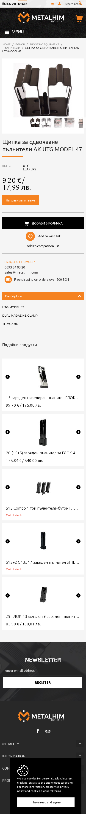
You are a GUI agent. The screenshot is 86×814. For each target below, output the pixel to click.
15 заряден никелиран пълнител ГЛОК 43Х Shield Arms (43, 397)
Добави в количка (47, 223)
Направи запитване (20, 200)
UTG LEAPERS (29, 167)
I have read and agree (46, 802)
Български (9, 3)
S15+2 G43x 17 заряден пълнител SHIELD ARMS (43, 562)
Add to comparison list (43, 246)
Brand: (6, 165)
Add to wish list (49, 235)
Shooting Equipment (44, 44)
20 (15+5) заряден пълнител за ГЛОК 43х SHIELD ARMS (43, 453)
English (22, 3)
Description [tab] (43, 295)
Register (43, 682)
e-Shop (20, 44)
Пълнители (11, 48)
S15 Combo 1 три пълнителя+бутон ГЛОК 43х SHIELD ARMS (43, 508)
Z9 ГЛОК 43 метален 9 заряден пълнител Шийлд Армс (43, 616)
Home (7, 44)
